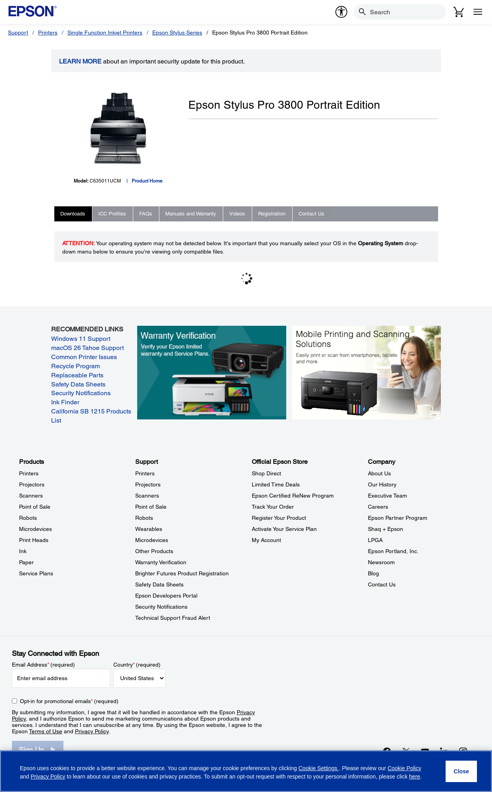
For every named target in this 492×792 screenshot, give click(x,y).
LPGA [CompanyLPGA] (375, 540)
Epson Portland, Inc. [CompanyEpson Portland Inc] (393, 551)
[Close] (461, 771)
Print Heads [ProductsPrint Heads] (33, 540)
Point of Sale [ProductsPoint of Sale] (34, 507)
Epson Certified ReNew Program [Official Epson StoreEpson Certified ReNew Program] (293, 495)
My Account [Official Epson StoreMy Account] (266, 540)
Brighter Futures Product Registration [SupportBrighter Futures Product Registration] (182, 573)
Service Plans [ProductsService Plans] (36, 573)
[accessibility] (341, 12)
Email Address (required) (43, 664)
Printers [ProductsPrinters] (28, 473)
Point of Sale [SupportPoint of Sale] (151, 507)
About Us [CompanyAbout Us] (379, 473)
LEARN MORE (80, 61)
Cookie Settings (319, 768)
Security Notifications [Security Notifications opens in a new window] (81, 393)
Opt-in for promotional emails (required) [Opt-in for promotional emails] (69, 701)
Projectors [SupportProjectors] (148, 484)
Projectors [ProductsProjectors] (31, 484)
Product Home (147, 181)
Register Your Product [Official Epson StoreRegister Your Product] (279, 518)
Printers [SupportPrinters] (145, 473)
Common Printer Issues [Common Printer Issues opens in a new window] (84, 357)
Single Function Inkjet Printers (104, 32)
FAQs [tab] (145, 214)
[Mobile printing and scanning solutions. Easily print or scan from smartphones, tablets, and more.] (366, 372)
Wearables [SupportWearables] (148, 529)
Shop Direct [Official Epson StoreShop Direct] (266, 473)
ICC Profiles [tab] (112, 214)
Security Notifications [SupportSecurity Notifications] (161, 607)
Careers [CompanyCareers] (378, 507)
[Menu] (477, 12)
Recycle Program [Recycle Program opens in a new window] (75, 366)
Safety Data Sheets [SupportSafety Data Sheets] (159, 584)
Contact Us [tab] (311, 214)
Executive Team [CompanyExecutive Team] (387, 495)
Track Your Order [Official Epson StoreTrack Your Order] (273, 507)
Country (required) (137, 664)
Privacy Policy (92, 731)
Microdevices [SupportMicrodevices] (151, 540)
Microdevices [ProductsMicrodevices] (35, 529)
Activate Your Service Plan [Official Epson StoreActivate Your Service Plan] (284, 529)
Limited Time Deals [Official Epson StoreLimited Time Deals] (276, 484)
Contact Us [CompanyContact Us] (382, 584)
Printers (47, 32)
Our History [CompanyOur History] (382, 484)
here (414, 776)
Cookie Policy (404, 768)
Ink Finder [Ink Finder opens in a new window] (65, 402)
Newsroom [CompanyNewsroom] (381, 562)
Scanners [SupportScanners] (147, 495)
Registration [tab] (271, 214)
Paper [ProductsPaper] (26, 562)
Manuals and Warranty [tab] (190, 214)
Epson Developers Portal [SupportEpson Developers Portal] (166, 595)
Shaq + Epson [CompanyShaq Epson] (385, 529)
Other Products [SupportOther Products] (154, 551)
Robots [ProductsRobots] (28, 518)
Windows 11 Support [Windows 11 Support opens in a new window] (80, 338)
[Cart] (458, 12)
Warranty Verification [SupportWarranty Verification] (160, 562)
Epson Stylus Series (177, 32)
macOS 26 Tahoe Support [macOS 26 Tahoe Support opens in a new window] (87, 348)
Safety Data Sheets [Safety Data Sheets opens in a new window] (78, 384)
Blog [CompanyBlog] (373, 573)
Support (18, 32)
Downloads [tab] (72, 214)
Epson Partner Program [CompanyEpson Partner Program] (397, 518)
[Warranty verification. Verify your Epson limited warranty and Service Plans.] (211, 372)
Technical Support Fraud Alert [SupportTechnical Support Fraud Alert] (172, 618)
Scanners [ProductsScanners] (31, 495)
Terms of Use (45, 731)
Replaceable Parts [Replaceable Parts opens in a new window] (77, 375)
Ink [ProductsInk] (23, 551)
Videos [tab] (237, 214)
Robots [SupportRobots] (144, 518)
